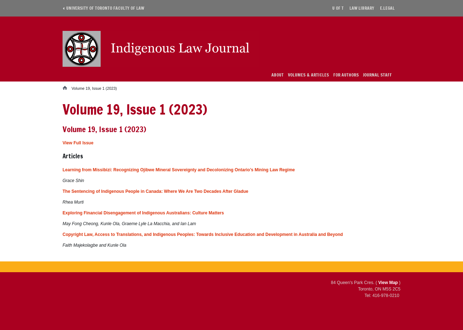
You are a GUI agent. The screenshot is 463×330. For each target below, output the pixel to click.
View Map (388, 282)
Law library (361, 8)
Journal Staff (377, 75)
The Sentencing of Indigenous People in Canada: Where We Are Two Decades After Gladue (155, 191)
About (277, 75)
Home (67, 88)
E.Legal (387, 8)
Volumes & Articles (308, 75)
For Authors (346, 75)
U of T (338, 8)
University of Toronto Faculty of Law (105, 8)
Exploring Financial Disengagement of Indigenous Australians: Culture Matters (143, 212)
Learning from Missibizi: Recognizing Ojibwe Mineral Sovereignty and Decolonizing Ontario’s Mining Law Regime (179, 169)
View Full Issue (78, 142)
